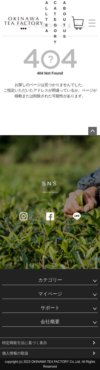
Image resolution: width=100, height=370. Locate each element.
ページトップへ (92, 131)
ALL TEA (47, 17)
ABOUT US (65, 19)
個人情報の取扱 (15, 353)
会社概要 (50, 321)
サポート (50, 307)
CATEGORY (55, 22)
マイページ (50, 294)
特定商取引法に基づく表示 (24, 343)
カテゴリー (50, 280)
